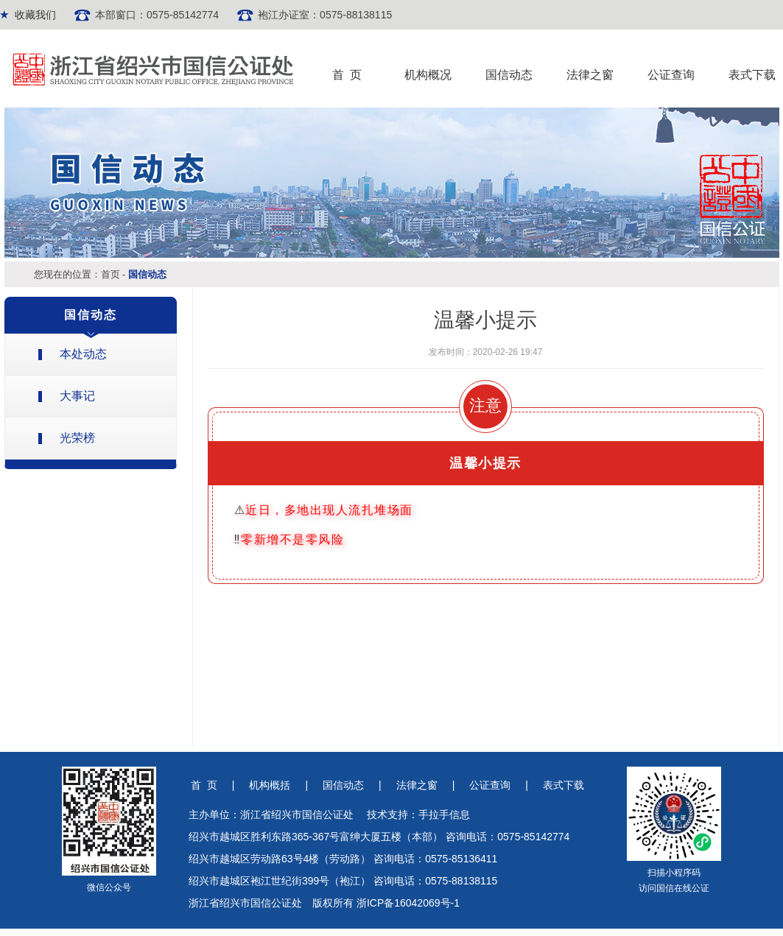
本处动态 (83, 354)
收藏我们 (35, 15)
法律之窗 (590, 74)
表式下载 (752, 74)
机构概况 (428, 74)
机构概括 (269, 785)
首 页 (347, 74)
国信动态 (509, 74)
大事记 (77, 396)
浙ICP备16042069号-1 (408, 903)
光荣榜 (77, 438)
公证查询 (671, 74)
